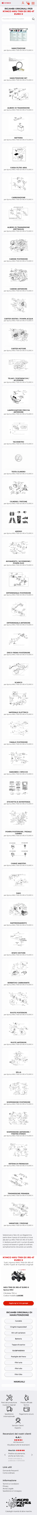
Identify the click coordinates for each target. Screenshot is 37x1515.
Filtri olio (18, 1368)
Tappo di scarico (18, 1345)
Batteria (18, 1339)
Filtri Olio (18, 1374)
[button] (18, 1275)
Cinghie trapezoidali (18, 1327)
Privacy (5, 1486)
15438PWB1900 (18, 1351)
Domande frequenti (11, 1471)
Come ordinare (9, 1473)
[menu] (33, 3)
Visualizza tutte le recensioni (18, 1445)
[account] (23, 2)
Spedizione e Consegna (12, 1491)
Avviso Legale (8, 1489)
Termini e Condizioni (11, 1484)
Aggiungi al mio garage (18, 1303)
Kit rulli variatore (18, 1333)
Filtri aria (18, 1363)
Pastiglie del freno (18, 1357)
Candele (18, 1321)
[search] (33, 19)
